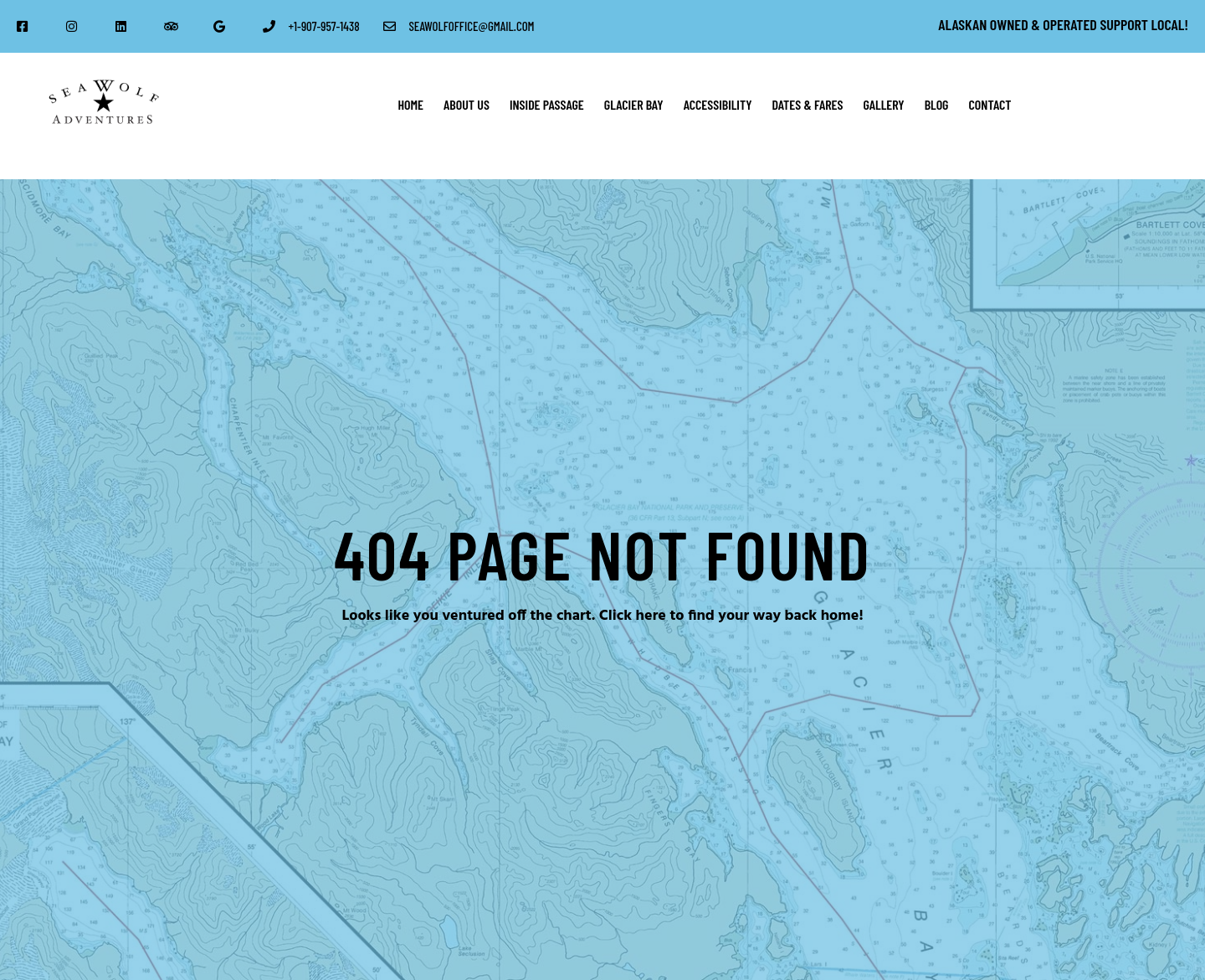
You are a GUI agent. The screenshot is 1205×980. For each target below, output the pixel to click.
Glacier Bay (634, 104)
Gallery (884, 104)
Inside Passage (547, 104)
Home (410, 104)
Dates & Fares (807, 104)
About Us (467, 104)
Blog (937, 104)
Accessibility (718, 104)
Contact (990, 104)
